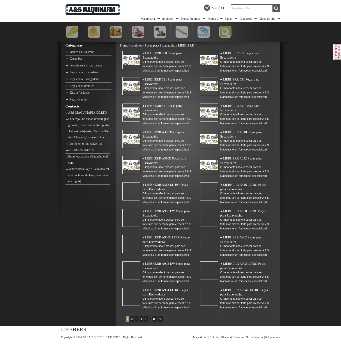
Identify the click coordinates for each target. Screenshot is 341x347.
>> (160, 318)
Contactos (246, 18)
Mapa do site (267, 18)
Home (124, 45)
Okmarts (226, 337)
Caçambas (76, 58)
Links (228, 18)
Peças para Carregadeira (84, 79)
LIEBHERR (186, 45)
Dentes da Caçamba (82, 52)
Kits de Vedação (80, 92)
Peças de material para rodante (86, 65)
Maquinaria (148, 18)
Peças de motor (79, 99)
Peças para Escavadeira (84, 72)
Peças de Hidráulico (82, 86)
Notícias (213, 18)
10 (154, 318)
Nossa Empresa (190, 18)
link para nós (272, 337)
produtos (167, 18)
